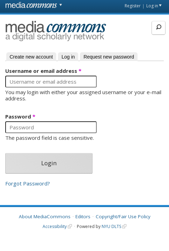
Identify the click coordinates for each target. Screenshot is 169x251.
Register (133, 6)
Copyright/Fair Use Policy (123, 216)
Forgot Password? (27, 184)
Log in (152, 6)
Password (20, 117)
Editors (82, 216)
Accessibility (55, 226)
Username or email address (43, 71)
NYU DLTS (111, 226)
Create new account (31, 57)
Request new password (108, 57)
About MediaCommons (45, 216)
